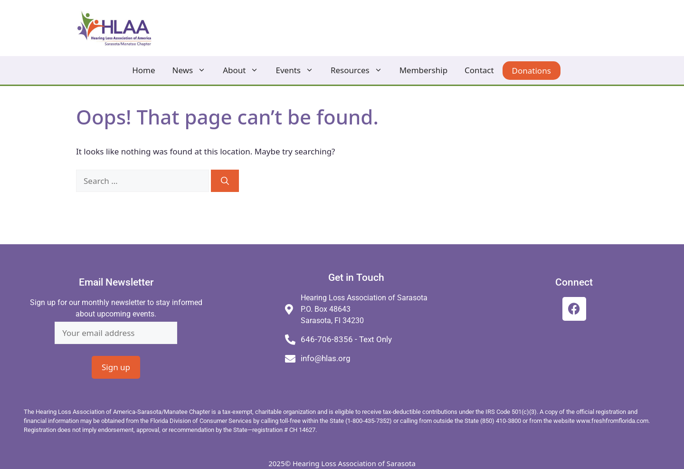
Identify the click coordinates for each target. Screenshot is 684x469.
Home (143, 70)
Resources (361, 70)
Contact (479, 70)
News (193, 70)
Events (299, 70)
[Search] (225, 181)
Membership (423, 70)
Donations (531, 70)
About (245, 70)
